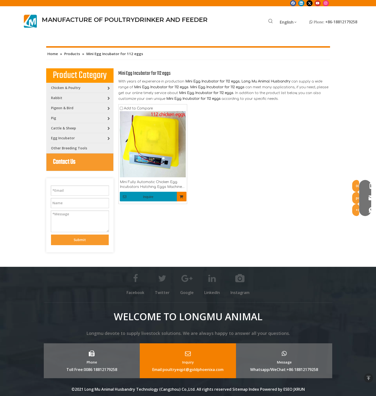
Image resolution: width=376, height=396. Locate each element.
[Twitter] (309, 3)
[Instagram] (326, 3)
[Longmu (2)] (30, 21)
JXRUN (299, 389)
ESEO (288, 389)
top (368, 378)
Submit (80, 239)
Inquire (136, 196)
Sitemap (240, 389)
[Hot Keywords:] (271, 21)
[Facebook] (293, 3)
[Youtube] (318, 3)
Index (254, 389)
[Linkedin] (301, 3)
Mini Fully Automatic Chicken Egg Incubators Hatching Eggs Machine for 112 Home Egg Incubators (151, 184)
